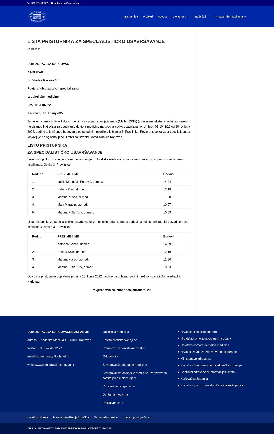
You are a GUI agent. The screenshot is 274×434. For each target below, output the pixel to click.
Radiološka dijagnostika (119, 386)
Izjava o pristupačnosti (137, 417)
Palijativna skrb (113, 402)
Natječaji (200, 16)
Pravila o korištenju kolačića (71, 417)
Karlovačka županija (194, 378)
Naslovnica (131, 16)
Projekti (148, 16)
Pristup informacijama (229, 16)
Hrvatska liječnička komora (199, 331)
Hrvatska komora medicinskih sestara (206, 338)
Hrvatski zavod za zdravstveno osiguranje (209, 351)
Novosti (162, 16)
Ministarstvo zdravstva (196, 358)
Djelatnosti (179, 16)
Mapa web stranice (106, 417)
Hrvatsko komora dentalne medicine (205, 345)
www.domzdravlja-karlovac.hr (54, 364)
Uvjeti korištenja (37, 417)
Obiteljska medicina (116, 331)
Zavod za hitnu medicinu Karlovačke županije (211, 365)
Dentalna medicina (115, 394)
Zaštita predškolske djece (120, 340)
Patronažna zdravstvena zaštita (124, 348)
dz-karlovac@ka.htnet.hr (52, 356)
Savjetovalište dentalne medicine (125, 364)
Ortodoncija (110, 356)
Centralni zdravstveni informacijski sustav (208, 372)
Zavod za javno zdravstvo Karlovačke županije (212, 385)
